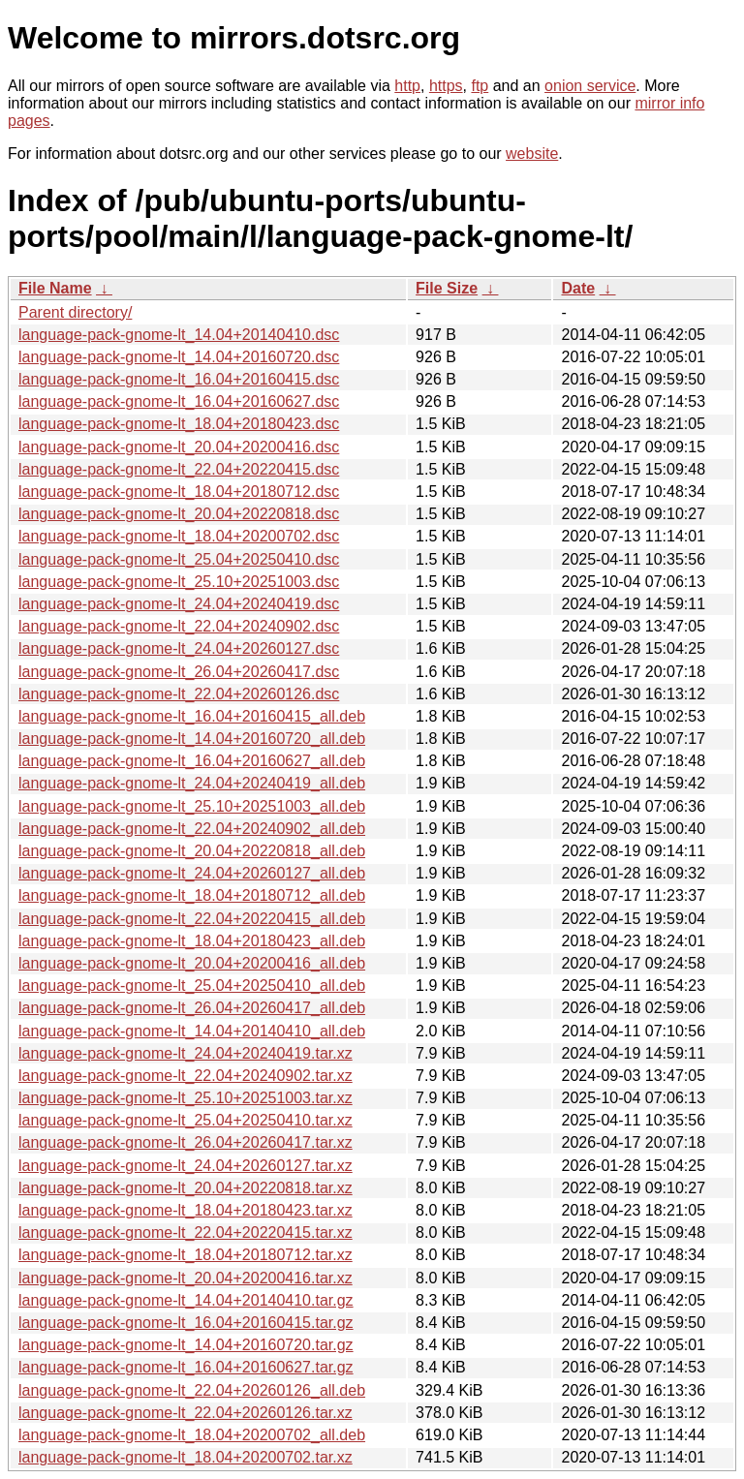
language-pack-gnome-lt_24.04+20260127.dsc (178, 648)
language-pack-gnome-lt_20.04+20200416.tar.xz (185, 1278)
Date (578, 288)
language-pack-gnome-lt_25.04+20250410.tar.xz (185, 1120)
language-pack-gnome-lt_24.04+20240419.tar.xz (185, 1053)
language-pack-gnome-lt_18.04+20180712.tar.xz (185, 1255)
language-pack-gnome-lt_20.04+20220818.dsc (178, 514)
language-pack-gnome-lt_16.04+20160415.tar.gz (186, 1322)
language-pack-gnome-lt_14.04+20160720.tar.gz (186, 1345)
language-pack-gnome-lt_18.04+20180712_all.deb (191, 895)
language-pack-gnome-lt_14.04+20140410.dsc (178, 334)
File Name (55, 288)
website (532, 153)
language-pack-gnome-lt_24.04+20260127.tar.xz (185, 1165)
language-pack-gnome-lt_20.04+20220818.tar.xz (185, 1188)
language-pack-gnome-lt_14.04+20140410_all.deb (191, 1031)
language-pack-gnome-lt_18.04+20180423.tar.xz (185, 1210)
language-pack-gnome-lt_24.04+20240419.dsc (178, 604)
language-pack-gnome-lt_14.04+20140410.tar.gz (186, 1300)
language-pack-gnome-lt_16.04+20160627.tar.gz (186, 1367)
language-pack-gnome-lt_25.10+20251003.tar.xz (185, 1098)
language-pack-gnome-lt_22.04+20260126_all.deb (191, 1390)
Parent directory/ (75, 312)
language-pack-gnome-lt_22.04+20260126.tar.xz (185, 1412)
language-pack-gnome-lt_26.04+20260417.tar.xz (185, 1142)
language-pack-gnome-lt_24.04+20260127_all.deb (191, 873)
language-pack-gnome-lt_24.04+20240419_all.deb (191, 783)
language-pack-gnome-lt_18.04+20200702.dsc (178, 536)
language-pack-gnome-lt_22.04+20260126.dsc (178, 694)
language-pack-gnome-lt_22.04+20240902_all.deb (191, 828)
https (446, 85)
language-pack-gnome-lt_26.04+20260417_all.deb (191, 1008)
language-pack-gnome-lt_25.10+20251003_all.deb (191, 806)
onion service (590, 85)
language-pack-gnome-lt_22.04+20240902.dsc (178, 626)
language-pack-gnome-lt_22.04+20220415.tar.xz (185, 1232)
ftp (479, 85)
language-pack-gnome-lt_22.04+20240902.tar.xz (185, 1075)
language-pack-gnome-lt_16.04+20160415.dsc (178, 379)
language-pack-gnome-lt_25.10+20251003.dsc (178, 581)
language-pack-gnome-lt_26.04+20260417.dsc (178, 671)
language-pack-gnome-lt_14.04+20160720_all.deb (191, 738)
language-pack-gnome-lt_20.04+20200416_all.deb (191, 963)
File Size (447, 288)
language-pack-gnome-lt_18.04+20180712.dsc (178, 491)
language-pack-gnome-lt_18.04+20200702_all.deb (191, 1435)
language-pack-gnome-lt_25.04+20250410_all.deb (191, 985)
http (407, 85)
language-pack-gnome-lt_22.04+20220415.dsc (178, 469)
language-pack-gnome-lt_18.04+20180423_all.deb (191, 941)
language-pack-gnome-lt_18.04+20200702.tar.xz (185, 1457)
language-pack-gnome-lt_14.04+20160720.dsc (178, 357)
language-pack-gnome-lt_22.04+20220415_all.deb (191, 918)
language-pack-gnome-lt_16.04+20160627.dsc (178, 401)
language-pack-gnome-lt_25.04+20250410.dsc (178, 559)
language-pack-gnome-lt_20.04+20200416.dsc (178, 447)
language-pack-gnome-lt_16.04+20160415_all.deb (191, 716)
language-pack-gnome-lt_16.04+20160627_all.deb (191, 761)
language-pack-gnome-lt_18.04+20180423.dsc (178, 424)
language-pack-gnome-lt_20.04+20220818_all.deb (191, 851)
